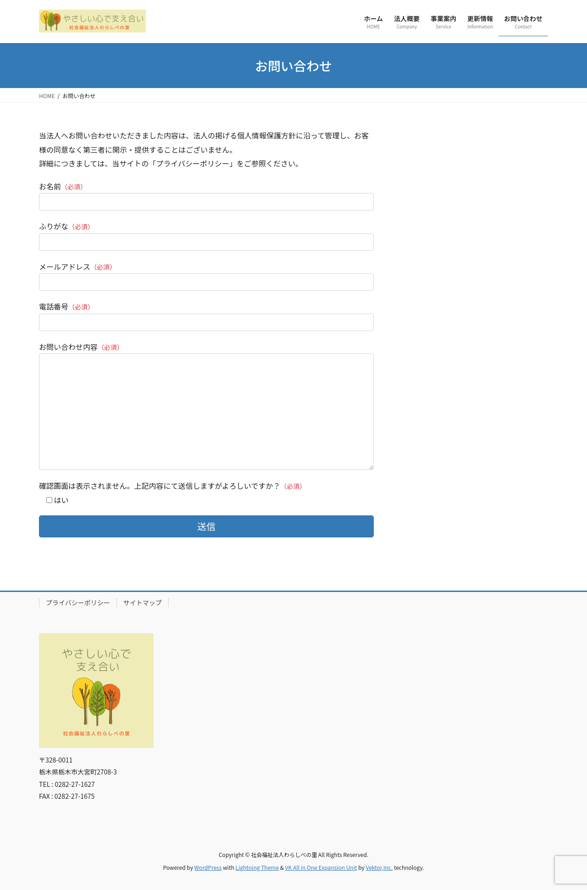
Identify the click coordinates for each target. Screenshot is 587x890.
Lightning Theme (257, 867)
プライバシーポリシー (78, 602)
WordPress (208, 867)
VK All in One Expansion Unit (321, 867)
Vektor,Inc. (379, 867)
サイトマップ (142, 602)
